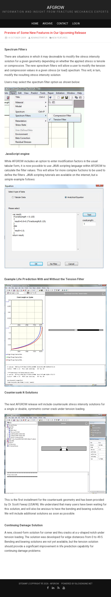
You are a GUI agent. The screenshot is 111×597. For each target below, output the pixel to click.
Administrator (39, 38)
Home (35, 23)
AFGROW (55, 7)
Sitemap (23, 583)
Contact (62, 23)
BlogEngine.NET (83, 583)
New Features (59, 38)
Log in (76, 23)
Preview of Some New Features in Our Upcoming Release (45, 33)
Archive (48, 23)
